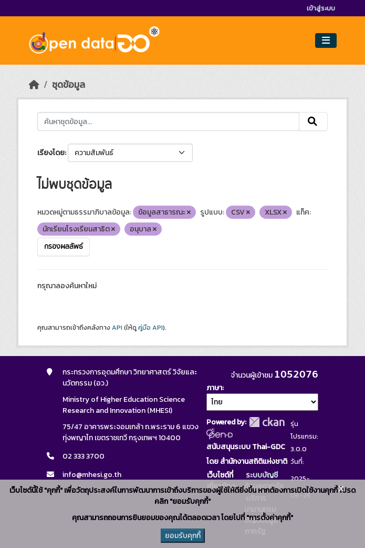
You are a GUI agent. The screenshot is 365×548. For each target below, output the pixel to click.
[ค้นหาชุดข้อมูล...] (168, 121)
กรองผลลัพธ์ (63, 246)
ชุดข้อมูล (68, 85)
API (117, 327)
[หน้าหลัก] (34, 85)
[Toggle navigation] (326, 40)
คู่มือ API (150, 327)
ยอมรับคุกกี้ (183, 535)
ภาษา (214, 387)
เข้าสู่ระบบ (321, 8)
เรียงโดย (51, 152)
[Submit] (313, 121)
